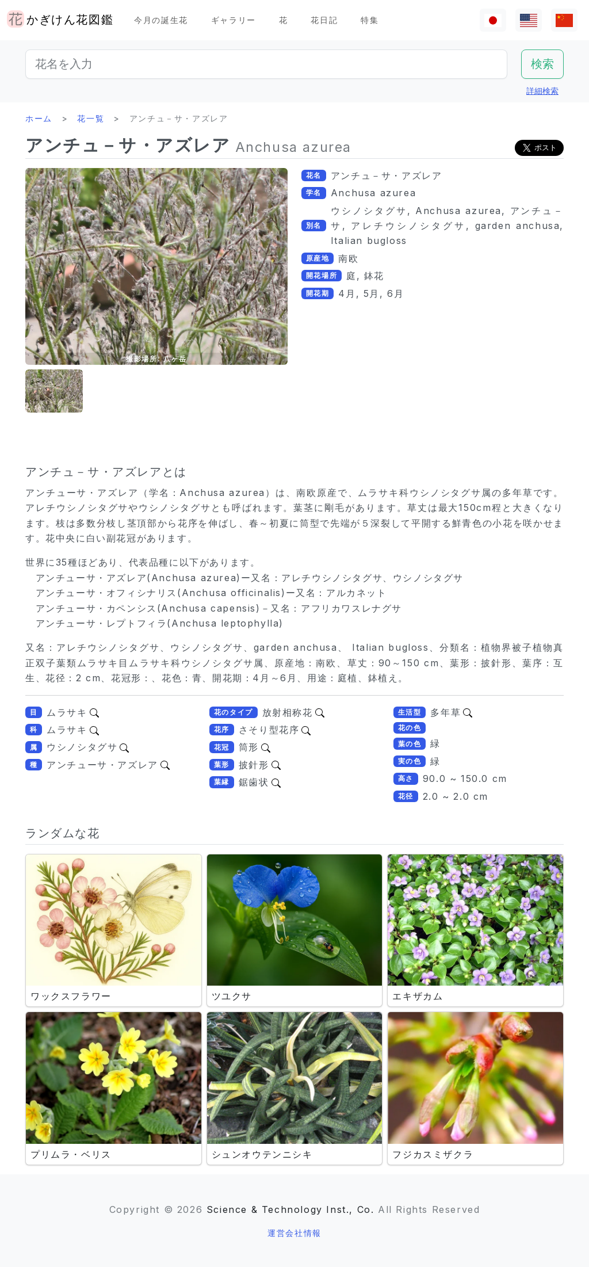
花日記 (324, 20)
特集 (369, 20)
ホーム (38, 118)
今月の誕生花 (161, 20)
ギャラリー (233, 20)
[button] (54, 391)
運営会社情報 (294, 1233)
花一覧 (90, 118)
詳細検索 (542, 91)
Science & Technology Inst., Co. (290, 1209)
